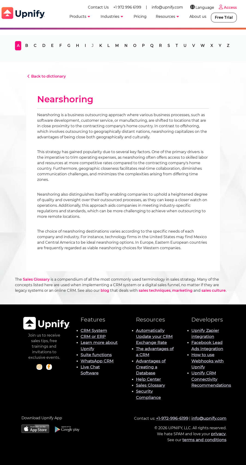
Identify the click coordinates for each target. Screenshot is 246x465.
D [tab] (43, 45)
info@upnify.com (167, 7)
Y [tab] (220, 45)
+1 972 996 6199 (127, 7)
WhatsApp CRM (97, 361)
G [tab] (68, 45)
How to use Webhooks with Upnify (207, 360)
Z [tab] (228, 45)
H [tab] (77, 45)
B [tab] (26, 45)
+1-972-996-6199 (172, 418)
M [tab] (117, 45)
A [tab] (18, 45)
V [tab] (193, 45)
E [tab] (52, 45)
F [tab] (60, 45)
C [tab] (35, 45)
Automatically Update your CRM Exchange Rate (154, 336)
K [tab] (100, 45)
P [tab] (143, 45)
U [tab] (184, 45)
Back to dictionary (46, 76)
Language (201, 7)
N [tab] (125, 45)
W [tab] (203, 45)
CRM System (94, 330)
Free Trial (224, 17)
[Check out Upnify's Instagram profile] (39, 367)
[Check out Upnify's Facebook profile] (49, 367)
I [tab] (85, 45)
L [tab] (108, 45)
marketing (182, 290)
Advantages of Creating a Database (150, 367)
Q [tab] (151, 45)
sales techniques (155, 290)
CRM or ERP (93, 336)
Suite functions (96, 354)
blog (105, 290)
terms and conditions (204, 439)
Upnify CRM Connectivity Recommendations (211, 379)
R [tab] (160, 45)
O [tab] (134, 45)
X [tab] (211, 45)
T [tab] (177, 45)
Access (227, 7)
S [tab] (169, 45)
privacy (218, 433)
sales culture (213, 290)
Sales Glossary (36, 279)
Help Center (148, 379)
